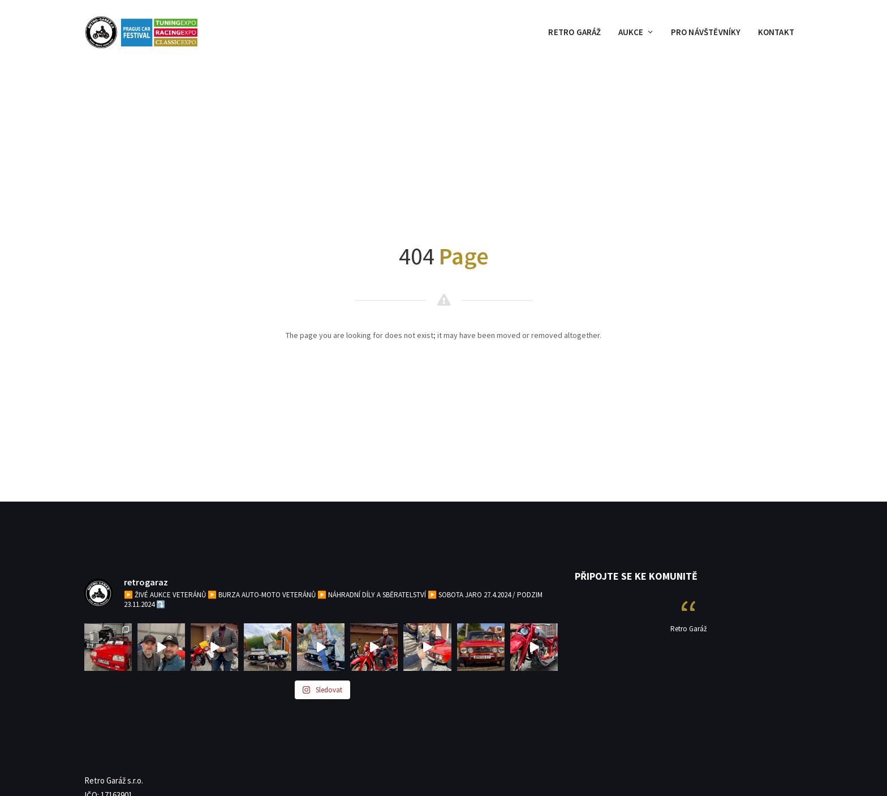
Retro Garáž (688, 629)
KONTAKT (776, 32)
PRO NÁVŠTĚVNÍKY (706, 32)
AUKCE (636, 32)
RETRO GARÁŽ (574, 32)
